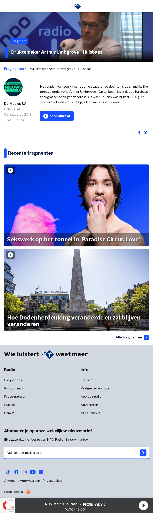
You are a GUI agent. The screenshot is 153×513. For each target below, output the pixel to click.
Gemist (9, 413)
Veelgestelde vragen (96, 388)
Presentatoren (15, 396)
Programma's (14, 388)
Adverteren (89, 404)
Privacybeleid (52, 480)
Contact (87, 380)
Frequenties (13, 380)
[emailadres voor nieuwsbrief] (76, 453)
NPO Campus (90, 413)
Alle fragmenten (132, 337)
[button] (143, 505)
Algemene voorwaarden (22, 480)
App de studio (91, 396)
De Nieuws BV (15, 103)
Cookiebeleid (13, 491)
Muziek (9, 404)
